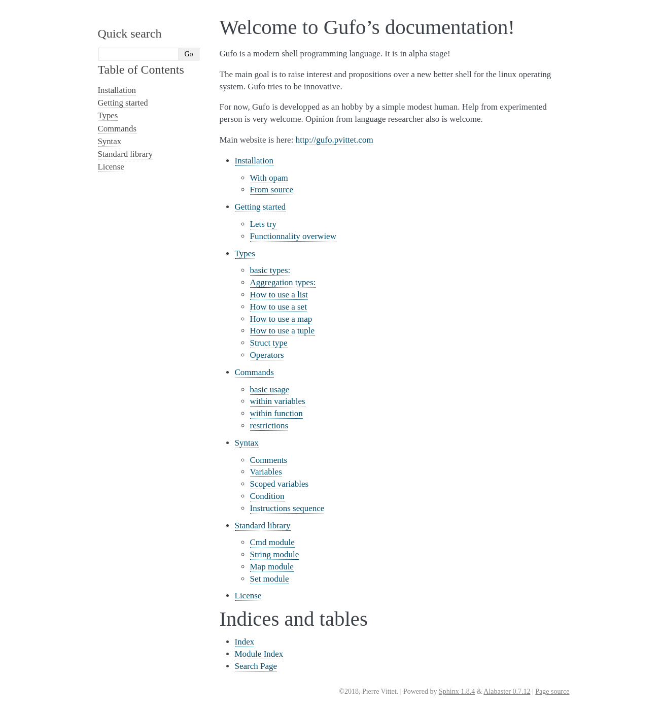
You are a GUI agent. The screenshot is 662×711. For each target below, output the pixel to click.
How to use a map (281, 319)
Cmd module (272, 542)
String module (274, 554)
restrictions (269, 425)
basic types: (270, 270)
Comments (269, 460)
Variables (266, 472)
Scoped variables (279, 484)
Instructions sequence (287, 508)
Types (245, 253)
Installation (254, 160)
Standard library (263, 525)
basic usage (270, 389)
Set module (269, 579)
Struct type (269, 343)
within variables (277, 401)
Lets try (263, 224)
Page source (552, 691)
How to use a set (278, 307)
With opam (269, 178)
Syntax (247, 443)
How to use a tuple (282, 330)
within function (276, 413)
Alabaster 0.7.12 (506, 691)
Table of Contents (141, 69)
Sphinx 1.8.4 (457, 691)
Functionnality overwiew (293, 236)
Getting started (260, 207)
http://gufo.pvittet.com (334, 140)
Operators (267, 355)
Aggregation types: (283, 282)
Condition (267, 496)
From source (271, 189)
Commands (254, 372)
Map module (272, 566)
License (248, 595)
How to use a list (279, 294)
